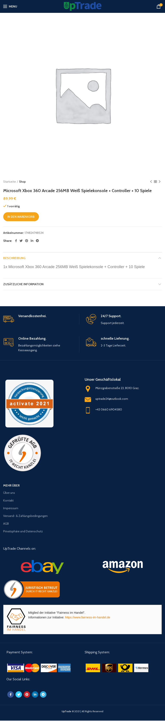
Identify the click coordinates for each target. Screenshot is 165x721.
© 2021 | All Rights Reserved (82, 711)
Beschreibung (14, 258)
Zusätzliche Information (23, 284)
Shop (22, 181)
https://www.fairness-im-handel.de (87, 617)
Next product (159, 181)
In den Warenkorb (21, 216)
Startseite (9, 181)
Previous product (151, 181)
